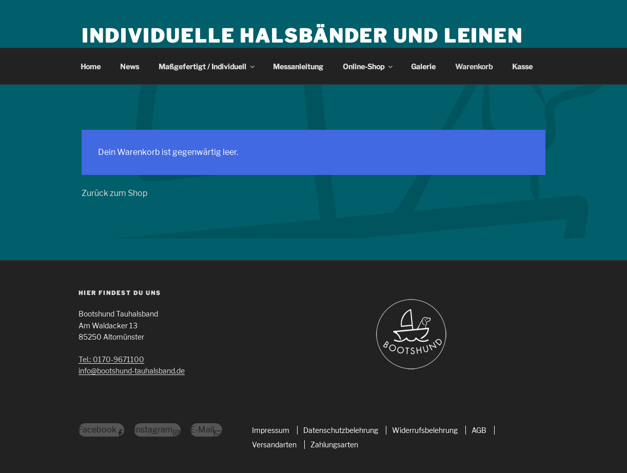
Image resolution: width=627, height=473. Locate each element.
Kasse (522, 66)
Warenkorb (474, 66)
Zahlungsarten (334, 444)
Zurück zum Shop (115, 193)
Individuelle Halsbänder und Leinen (302, 36)
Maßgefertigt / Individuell (207, 66)
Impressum (270, 430)
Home (91, 66)
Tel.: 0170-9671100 (111, 359)
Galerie (423, 66)
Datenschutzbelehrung (340, 430)
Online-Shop (368, 66)
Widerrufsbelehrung (425, 430)
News (129, 66)
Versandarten (274, 444)
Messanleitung (298, 66)
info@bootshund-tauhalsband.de (132, 370)
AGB (479, 430)
